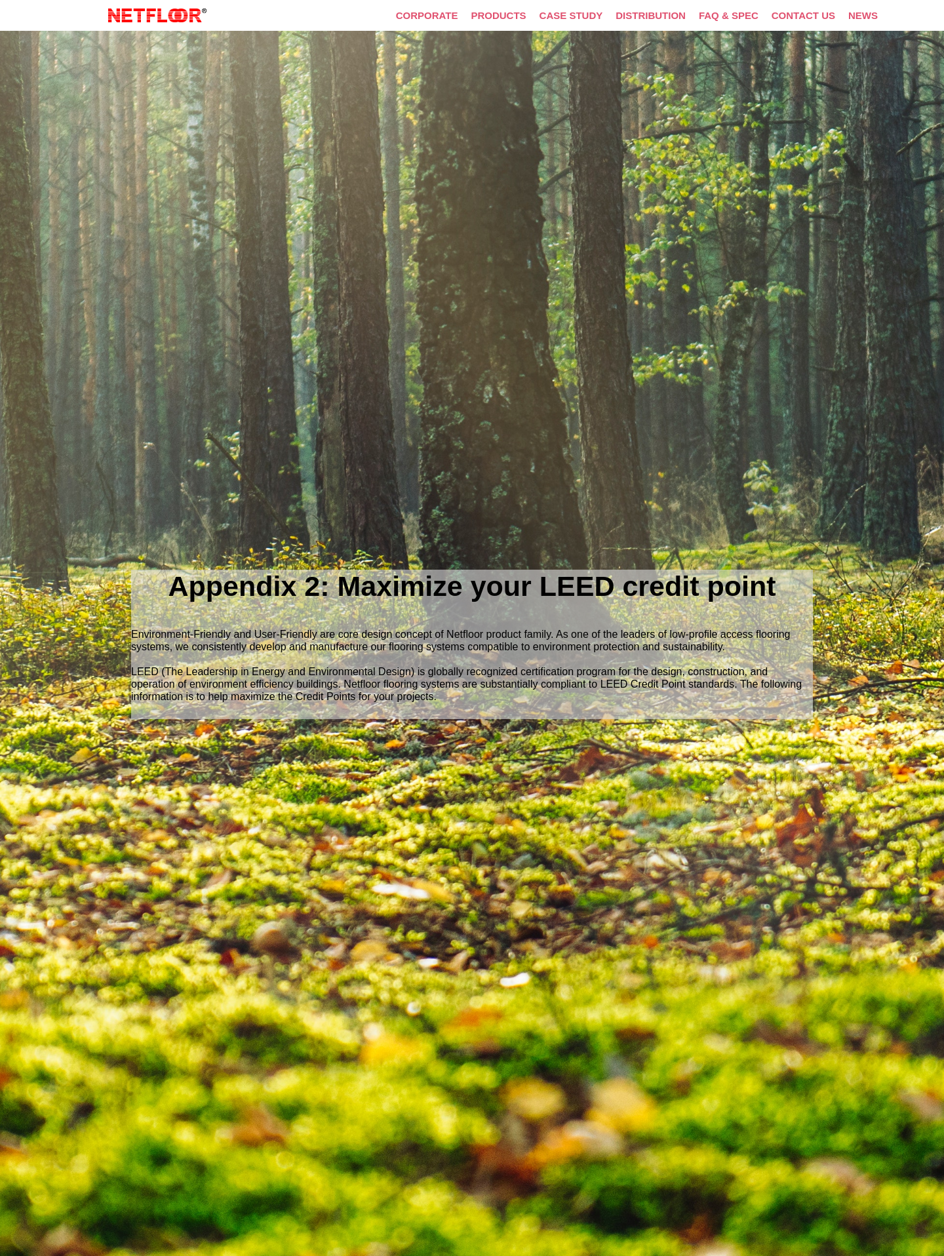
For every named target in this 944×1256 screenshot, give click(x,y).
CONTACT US (803, 15)
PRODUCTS (498, 15)
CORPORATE (427, 15)
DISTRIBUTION (651, 15)
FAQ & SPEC (728, 15)
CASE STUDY (571, 15)
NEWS (863, 15)
